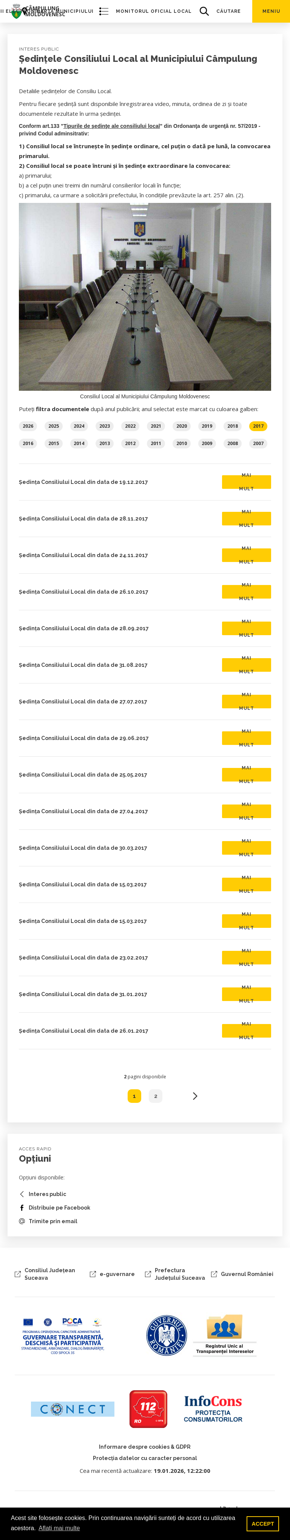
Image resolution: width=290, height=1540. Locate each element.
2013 (104, 443)
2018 (232, 426)
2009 (207, 443)
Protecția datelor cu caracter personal (145, 1458)
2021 (156, 426)
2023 (104, 426)
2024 (79, 426)
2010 (181, 443)
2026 (28, 426)
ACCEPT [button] (263, 1524)
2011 (156, 443)
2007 (258, 443)
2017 (258, 426)
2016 (28, 443)
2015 (53, 443)
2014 (79, 443)
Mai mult (246, 482)
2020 (181, 426)
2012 (130, 443)
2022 (130, 426)
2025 (53, 426)
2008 (232, 443)
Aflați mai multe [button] (59, 1528)
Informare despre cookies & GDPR (145, 1447)
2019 (207, 426)
